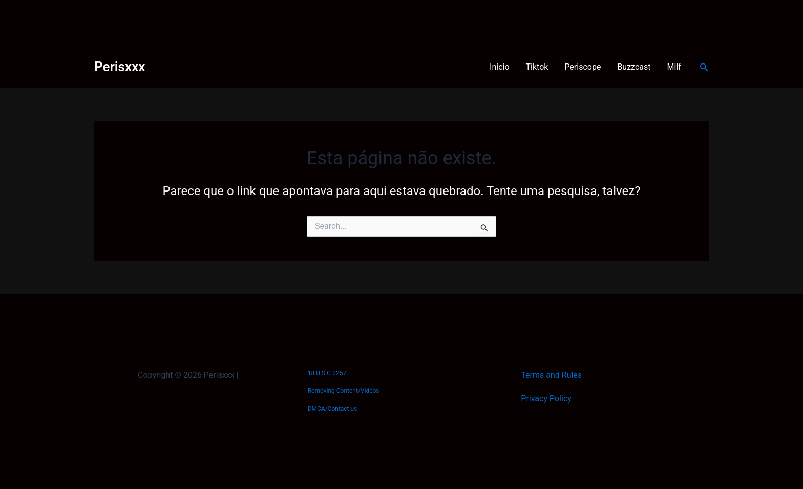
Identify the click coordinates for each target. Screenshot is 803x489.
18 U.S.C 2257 (327, 373)
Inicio (499, 67)
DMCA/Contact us (332, 408)
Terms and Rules (551, 375)
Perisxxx (119, 66)
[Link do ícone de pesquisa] (704, 67)
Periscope (582, 67)
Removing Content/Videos (343, 390)
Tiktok (537, 67)
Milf (674, 67)
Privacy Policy (546, 398)
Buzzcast (633, 67)
